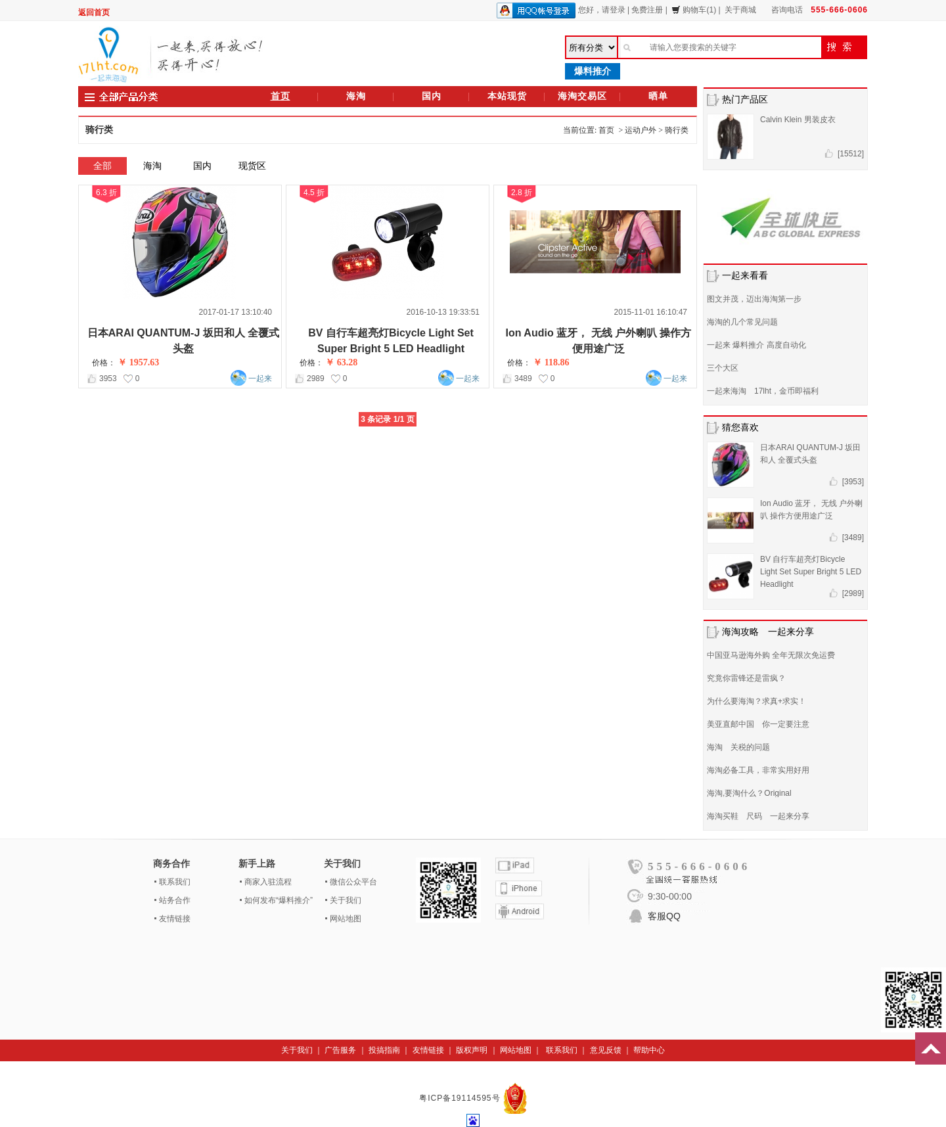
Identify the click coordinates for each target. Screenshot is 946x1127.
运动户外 (640, 130)
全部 (102, 165)
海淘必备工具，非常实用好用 (758, 770)
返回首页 (94, 12)
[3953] (853, 481)
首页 (280, 96)
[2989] (853, 593)
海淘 (356, 96)
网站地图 (345, 918)
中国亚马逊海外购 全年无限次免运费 (771, 655)
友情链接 (175, 918)
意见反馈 (605, 1050)
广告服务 (340, 1050)
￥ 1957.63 (138, 362)
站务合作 (175, 900)
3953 (108, 378)
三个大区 (722, 368)
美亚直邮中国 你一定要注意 (758, 724)
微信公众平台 (353, 881)
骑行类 (676, 130)
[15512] (851, 153)
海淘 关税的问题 (738, 747)
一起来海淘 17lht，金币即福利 (763, 391)
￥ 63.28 (341, 362)
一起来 (260, 378)
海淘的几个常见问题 (742, 322)
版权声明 (471, 1050)
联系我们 (175, 881)
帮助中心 (649, 1050)
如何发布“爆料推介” (278, 900)
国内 (431, 96)
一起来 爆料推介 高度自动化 (756, 345)
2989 (316, 378)
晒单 (658, 96)
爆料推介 (592, 71)
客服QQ (664, 916)
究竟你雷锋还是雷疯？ (746, 678)
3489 (523, 378)
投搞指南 (384, 1050)
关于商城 (740, 9)
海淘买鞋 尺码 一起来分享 (758, 816)
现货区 (252, 165)
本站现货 (507, 96)
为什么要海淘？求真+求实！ (756, 701)
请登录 (613, 9)
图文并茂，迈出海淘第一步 (754, 299)
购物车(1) (693, 9)
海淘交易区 (582, 96)
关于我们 (345, 900)
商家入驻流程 (268, 881)
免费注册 (647, 9)
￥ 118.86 (551, 362)
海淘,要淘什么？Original (749, 793)
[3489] (853, 537)
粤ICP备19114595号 (461, 1098)
